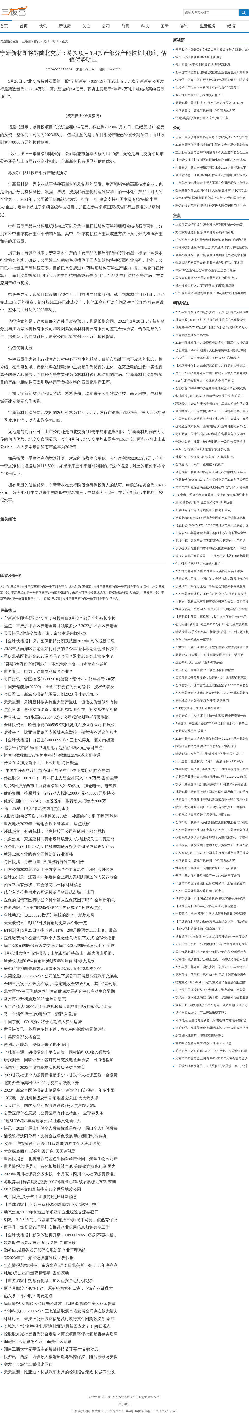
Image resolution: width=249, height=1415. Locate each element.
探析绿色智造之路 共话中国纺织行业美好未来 (206, 746)
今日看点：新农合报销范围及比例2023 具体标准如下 (51, 694)
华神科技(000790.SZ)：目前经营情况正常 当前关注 (209, 396)
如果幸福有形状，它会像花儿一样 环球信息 (43, 885)
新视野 (65, 26)
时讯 (55, 41)
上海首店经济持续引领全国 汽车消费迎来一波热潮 (209, 224)
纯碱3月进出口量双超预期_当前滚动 (36, 1273)
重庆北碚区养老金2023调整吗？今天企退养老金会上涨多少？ (59, 656)
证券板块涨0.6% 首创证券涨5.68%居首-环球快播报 (49, 961)
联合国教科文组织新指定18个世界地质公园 (42, 1189)
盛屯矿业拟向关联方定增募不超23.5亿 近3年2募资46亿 (52, 968)
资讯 (46, 41)
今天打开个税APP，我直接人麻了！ (199, 95)
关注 (86, 26)
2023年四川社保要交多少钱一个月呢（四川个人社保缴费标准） (61, 1174)
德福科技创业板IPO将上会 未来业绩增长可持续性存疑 (211, 247)
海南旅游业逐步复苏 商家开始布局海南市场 (204, 232)
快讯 (43, 26)
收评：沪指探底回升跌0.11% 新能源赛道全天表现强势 (52, 1143)
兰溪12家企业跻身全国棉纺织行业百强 (38, 854)
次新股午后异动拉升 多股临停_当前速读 (40, 1242)
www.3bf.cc (126, 1397)
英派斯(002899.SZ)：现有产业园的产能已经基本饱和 (210, 518)
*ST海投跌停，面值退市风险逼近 (197, 708)
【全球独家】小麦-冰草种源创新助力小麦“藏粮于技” (51, 1204)
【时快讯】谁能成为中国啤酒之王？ (199, 929)
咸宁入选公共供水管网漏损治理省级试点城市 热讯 (49, 892)
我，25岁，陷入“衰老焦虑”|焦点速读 (36, 808)
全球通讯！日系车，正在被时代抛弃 (199, 464)
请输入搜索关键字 (197, 12)
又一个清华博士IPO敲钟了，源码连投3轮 (40, 1014)
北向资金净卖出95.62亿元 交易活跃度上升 (41, 1082)
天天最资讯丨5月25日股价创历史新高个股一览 (45, 923)
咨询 (184, 26)
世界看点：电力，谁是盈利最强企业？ (38, 671)
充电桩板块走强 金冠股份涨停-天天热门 (202, 700)
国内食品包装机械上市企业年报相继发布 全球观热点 (210, 952)
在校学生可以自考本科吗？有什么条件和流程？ (207, 87)
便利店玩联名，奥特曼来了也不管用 (36, 1044)
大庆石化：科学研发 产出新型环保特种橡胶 (204, 670)
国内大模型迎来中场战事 (192, 335)
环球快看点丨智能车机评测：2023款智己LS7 (205, 110)
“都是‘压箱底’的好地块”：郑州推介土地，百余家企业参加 (56, 664)
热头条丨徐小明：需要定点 (28, 1296)
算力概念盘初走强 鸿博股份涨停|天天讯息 (203, 1043)
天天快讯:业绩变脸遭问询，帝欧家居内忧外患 (45, 633)
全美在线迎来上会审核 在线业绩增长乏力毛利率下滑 (210, 255)
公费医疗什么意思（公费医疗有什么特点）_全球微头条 (53, 1113)
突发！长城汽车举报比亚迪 (28, 1364)
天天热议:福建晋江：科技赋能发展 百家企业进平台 (209, 655)
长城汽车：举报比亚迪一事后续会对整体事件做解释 (210, 586)
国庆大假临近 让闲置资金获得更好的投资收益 (206, 278)
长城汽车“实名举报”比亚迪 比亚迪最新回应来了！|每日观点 (57, 1326)
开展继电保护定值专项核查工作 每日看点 (203, 510)
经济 (231, 26)
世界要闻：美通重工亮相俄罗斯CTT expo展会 (206, 868)
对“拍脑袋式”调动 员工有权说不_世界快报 (203, 502)
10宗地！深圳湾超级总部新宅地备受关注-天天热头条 (51, 1098)
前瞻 (125, 26)
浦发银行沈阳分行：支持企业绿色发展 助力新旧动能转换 (55, 1136)
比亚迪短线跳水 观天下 (191, 731)
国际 (165, 26)
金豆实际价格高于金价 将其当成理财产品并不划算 (209, 262)
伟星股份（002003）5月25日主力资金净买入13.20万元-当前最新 (61, 778)
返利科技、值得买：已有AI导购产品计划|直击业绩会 (210, 974)
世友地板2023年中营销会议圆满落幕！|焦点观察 (47, 824)
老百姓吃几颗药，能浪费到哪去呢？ (199, 1035)
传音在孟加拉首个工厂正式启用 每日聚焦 (41, 763)
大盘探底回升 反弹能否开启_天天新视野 (40, 1151)
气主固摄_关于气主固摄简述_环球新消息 (40, 1197)
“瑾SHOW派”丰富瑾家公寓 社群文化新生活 (42, 1121)
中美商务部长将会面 (22, 1037)
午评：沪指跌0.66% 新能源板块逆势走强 (202, 449)
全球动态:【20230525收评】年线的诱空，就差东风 (49, 915)
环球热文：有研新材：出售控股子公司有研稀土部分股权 (54, 831)
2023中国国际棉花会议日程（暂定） (199, 891)
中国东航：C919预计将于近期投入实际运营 (43, 1022)
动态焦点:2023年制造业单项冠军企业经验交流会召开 (51, 1212)
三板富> (28, 41)
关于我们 (124, 1404)
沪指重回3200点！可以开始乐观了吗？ (201, 1012)
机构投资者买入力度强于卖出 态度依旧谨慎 (204, 285)
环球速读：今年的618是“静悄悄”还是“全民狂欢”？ (209, 754)
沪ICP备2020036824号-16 (121, 1411)
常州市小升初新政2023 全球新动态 (35, 999)
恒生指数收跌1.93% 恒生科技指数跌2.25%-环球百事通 (52, 755)
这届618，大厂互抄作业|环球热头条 (199, 662)
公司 (106, 26)
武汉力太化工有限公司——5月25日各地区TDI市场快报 (212, 556)
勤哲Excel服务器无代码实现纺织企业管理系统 (45, 1250)
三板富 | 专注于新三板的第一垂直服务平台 (24, 12)
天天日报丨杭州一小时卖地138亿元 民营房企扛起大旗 (211, 944)
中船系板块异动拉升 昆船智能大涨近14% (202, 815)
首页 (4, 26)
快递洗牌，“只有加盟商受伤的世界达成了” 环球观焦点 (53, 907)
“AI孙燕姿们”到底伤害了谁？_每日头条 (201, 118)
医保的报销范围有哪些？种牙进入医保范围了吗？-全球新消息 (59, 900)
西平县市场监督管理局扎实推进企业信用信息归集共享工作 (57, 1227)
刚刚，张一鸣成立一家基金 (193, 639)
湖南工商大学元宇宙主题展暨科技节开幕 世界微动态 (51, 1349)
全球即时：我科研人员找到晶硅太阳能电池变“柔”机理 (211, 822)
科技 (145, 26)
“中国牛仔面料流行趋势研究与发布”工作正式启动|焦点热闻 (57, 770)
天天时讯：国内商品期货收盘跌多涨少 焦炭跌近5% (50, 1105)
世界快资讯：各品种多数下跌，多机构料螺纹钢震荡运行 (54, 1029)
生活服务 (208, 26)
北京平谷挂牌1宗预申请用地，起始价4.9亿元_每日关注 (53, 747)
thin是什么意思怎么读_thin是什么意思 (37, 1341)
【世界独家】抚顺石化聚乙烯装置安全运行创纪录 (48, 1280)
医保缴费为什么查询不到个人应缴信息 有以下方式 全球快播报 (60, 938)
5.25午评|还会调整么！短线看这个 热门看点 (204, 380)
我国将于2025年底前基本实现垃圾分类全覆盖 (44, 1067)
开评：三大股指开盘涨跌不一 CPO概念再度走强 (207, 875)
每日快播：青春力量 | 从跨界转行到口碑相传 (44, 862)
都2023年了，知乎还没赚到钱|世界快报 (39, 1258)
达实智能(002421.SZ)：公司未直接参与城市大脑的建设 (212, 853)
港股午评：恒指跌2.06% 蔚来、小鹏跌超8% (204, 457)
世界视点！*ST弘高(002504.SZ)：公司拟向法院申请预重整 (56, 717)
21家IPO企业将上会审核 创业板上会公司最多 (205, 270)
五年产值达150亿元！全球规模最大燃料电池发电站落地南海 (58, 1006)
